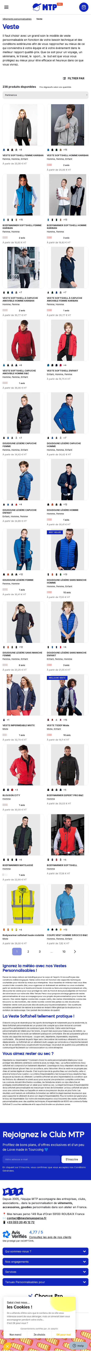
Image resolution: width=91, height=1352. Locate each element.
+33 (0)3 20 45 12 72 (21, 1222)
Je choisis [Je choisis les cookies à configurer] (39, 1334)
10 (66, 952)
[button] (7, 1346)
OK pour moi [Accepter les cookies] (63, 1334)
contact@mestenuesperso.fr (27, 1218)
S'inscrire (72, 1159)
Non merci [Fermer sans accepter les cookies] (15, 1334)
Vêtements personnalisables (17, 19)
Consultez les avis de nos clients (50, 1237)
